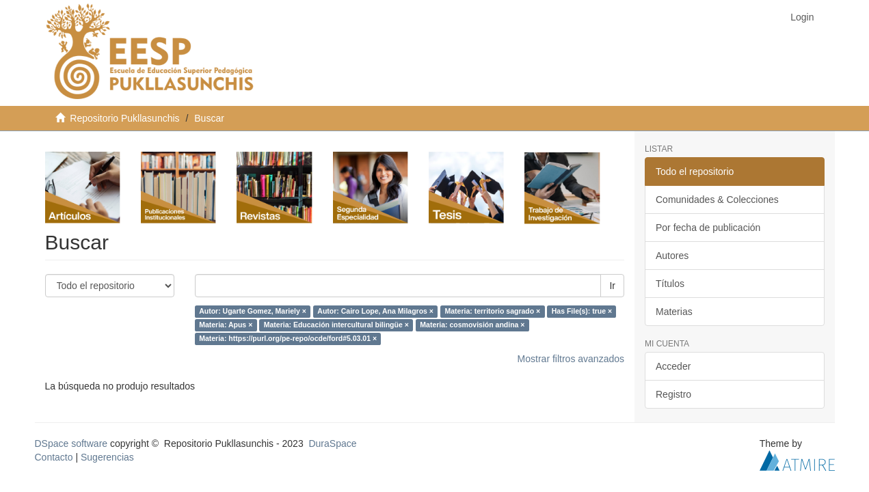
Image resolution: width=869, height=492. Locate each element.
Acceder (673, 366)
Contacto (54, 457)
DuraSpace (332, 443)
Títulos (670, 283)
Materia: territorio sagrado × (492, 312)
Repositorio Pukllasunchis (124, 118)
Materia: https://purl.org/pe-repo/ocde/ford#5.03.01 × (288, 339)
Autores (672, 255)
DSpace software (71, 443)
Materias (674, 311)
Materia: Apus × (225, 325)
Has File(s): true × (582, 312)
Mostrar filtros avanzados (571, 358)
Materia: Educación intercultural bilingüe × (336, 325)
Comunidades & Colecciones (717, 199)
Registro (673, 394)
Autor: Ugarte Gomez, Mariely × (252, 312)
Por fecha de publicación (708, 227)
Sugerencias (107, 457)
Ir (612, 285)
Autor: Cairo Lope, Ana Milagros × (375, 312)
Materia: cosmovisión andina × (472, 325)
